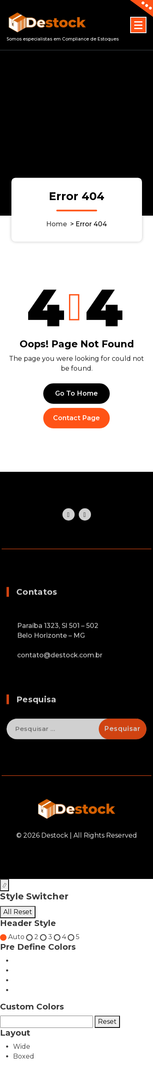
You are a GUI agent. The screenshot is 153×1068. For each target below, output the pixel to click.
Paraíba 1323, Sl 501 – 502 (57, 645)
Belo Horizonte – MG (51, 655)
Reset (107, 1021)
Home (56, 224)
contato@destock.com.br (59, 675)
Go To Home (76, 399)
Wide (21, 1046)
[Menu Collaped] (138, 25)
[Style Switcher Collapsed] (4, 885)
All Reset (17, 912)
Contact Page (76, 424)
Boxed (23, 1056)
